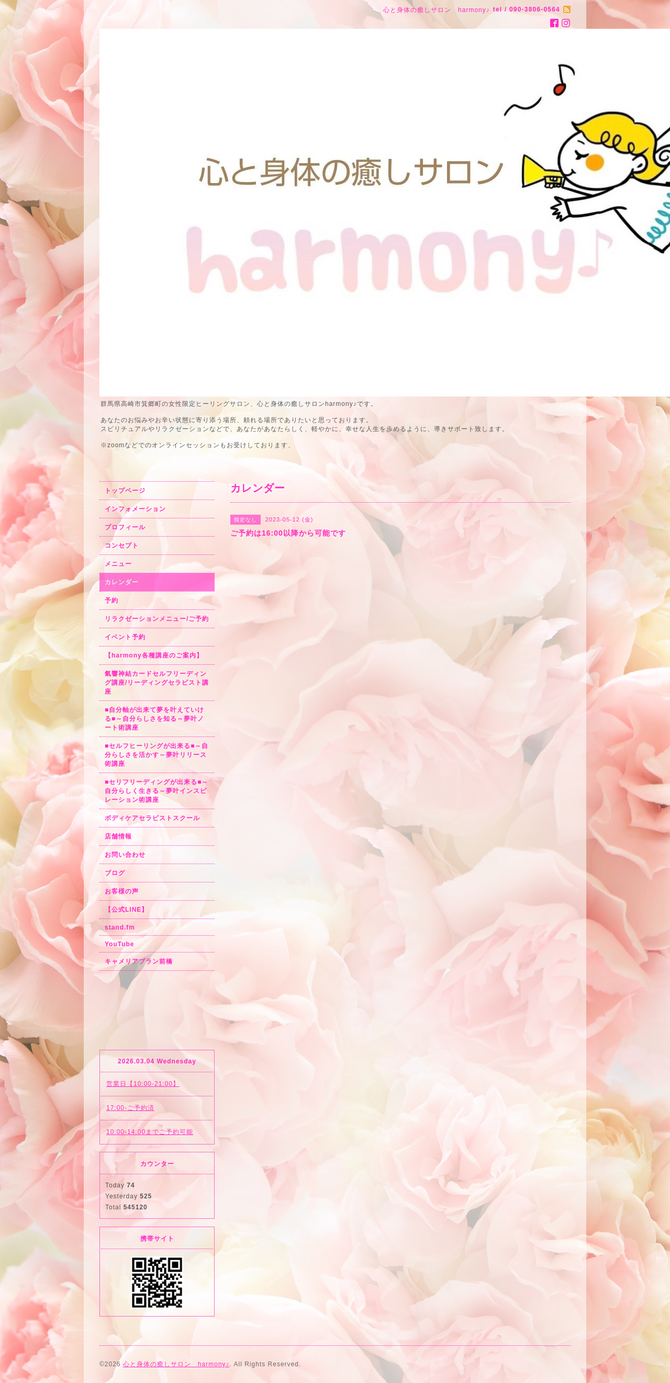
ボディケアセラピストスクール (152, 818)
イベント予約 (125, 637)
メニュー (118, 564)
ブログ (115, 873)
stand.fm (120, 927)
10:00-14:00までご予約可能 (149, 1132)
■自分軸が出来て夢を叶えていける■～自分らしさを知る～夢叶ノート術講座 (154, 718)
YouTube (120, 944)
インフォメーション (135, 509)
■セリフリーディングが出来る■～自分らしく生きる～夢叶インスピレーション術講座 (157, 790)
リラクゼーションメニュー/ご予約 (157, 618)
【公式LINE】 (126, 909)
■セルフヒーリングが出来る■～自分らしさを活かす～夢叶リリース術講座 (157, 754)
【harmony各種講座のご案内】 (154, 655)
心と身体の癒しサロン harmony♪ (176, 1364)
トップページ (125, 490)
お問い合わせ (125, 854)
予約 (111, 600)
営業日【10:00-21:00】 (143, 1083)
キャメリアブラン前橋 (139, 961)
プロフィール (125, 527)
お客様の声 (122, 891)
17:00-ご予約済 (130, 1108)
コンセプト (122, 545)
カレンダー (122, 582)
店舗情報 (118, 836)
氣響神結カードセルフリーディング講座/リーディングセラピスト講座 (157, 682)
